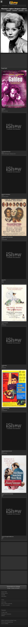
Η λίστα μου (3, 602)
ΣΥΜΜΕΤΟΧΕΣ (15, 10)
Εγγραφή (3, 594)
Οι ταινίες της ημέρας (5, 605)
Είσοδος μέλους (4, 593)
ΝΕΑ (26, 10)
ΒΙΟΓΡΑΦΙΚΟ (8, 10)
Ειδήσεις (3, 615)
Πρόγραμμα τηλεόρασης (6, 614)
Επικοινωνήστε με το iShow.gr (13, 586)
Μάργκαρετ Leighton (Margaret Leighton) (14, 9)
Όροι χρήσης (3, 596)
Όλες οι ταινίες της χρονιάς (6, 603)
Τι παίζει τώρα (4, 612)
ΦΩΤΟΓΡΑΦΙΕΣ (21, 10)
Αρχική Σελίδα (4, 591)
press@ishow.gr (10, 622)
